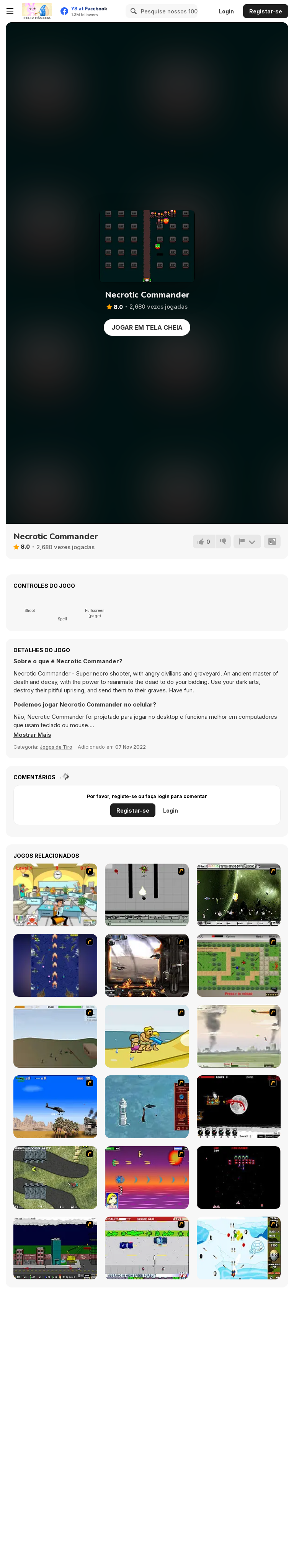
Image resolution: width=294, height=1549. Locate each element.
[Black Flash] (147, 895)
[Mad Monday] (147, 1248)
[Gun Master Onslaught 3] (55, 1248)
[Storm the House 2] (55, 1036)
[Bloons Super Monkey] (239, 1248)
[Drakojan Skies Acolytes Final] (147, 965)
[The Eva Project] (239, 895)
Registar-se (265, 11)
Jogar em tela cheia (147, 327)
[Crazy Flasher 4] (55, 1177)
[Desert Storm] (55, 1106)
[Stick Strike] (239, 965)
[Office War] (55, 895)
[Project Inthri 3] (147, 1177)
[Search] (132, 11)
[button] (32, 735)
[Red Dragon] (239, 1106)
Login (226, 11)
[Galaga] (239, 1177)
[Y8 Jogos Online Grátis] (36, 11)
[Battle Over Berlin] (239, 1036)
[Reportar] (247, 541)
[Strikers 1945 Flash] (55, 965)
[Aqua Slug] (147, 1036)
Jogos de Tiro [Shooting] (56, 747)
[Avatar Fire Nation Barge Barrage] (147, 1106)
